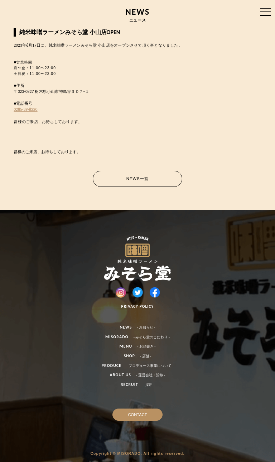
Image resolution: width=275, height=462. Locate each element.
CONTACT (137, 414)
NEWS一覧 (137, 178)
